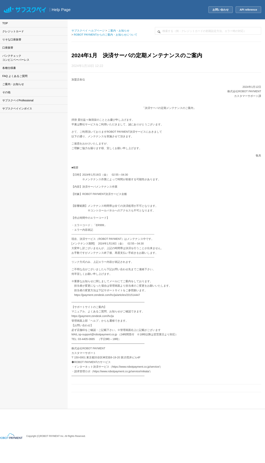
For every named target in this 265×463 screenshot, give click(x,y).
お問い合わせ (220, 9)
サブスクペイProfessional (17, 100)
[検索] (208, 31)
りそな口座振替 (11, 39)
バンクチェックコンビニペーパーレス (15, 57)
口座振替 (7, 47)
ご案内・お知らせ (13, 84)
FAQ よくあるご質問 (14, 76)
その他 (6, 92)
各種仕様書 (9, 67)
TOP (5, 23)
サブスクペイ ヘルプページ (88, 30)
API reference (248, 9)
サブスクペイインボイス (17, 108)
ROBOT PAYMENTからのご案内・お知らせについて (105, 34)
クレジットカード (13, 31)
